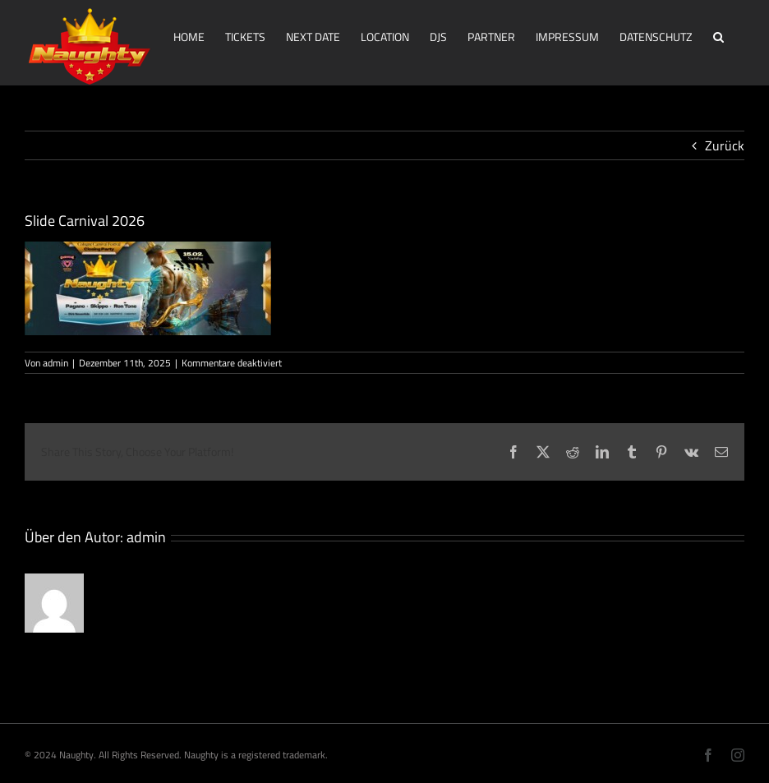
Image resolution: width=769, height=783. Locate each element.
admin (55, 363)
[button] (718, 35)
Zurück (724, 145)
